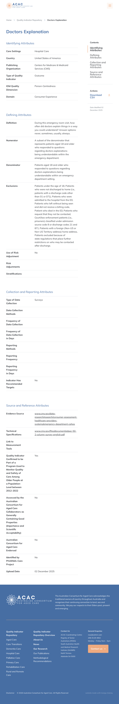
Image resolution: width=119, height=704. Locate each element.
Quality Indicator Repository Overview (44, 633)
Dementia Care (13, 648)
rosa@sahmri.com (95, 635)
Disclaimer (10, 693)
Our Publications (41, 653)
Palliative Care (13, 658)
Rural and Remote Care (15, 673)
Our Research (40, 648)
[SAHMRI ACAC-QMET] (19, 5)
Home (8, 20)
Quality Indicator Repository (29, 20)
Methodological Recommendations (42, 660)
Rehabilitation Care (15, 667)
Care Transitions (14, 644)
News (36, 644)
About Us (38, 639)
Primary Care (12, 662)
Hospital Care (13, 653)
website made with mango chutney (99, 693)
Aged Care (11, 639)
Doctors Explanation (57, 20)
